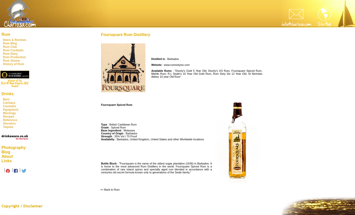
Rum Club (10, 47)
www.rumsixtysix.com (177, 64)
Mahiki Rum (158, 73)
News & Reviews (14, 40)
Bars (6, 99)
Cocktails (9, 106)
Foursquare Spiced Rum (246, 70)
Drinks (7, 94)
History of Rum (13, 64)
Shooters (9, 123)
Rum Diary (10, 53)
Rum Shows (11, 60)
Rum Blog (10, 43)
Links (6, 161)
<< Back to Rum (110, 189)
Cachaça (9, 103)
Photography (13, 147)
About (7, 156)
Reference (10, 120)
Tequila (8, 127)
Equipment (10, 109)
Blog (5, 152)
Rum (5, 34)
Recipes (8, 116)
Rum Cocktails (13, 50)
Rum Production (14, 57)
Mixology (9, 113)
